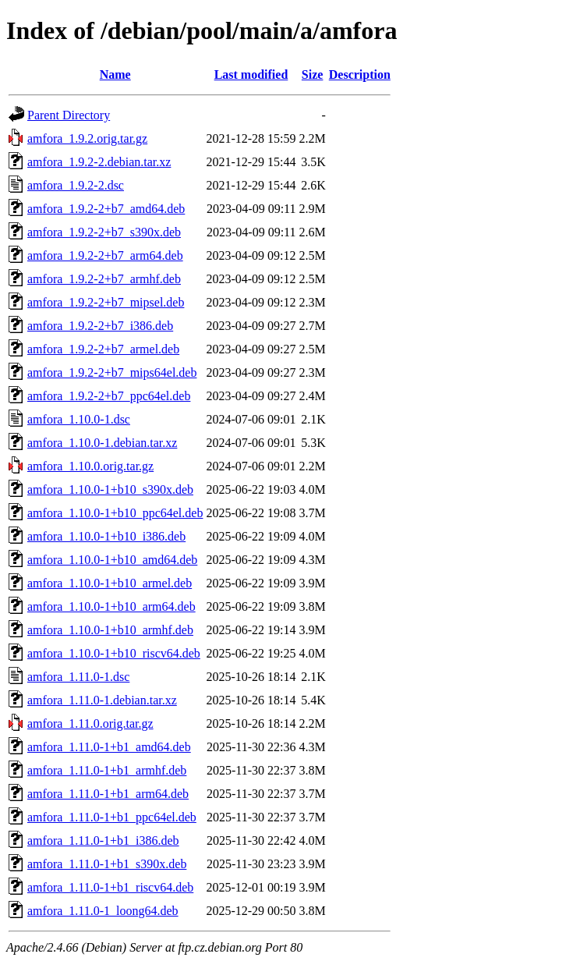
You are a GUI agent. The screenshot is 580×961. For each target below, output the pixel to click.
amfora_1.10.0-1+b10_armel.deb (109, 583)
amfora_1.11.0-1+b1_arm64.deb (108, 793)
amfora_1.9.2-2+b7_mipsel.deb (105, 302)
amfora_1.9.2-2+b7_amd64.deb (106, 208)
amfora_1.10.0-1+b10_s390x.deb (110, 489)
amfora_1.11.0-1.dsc (78, 676)
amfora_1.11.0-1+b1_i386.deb (103, 840)
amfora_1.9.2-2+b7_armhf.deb (104, 278)
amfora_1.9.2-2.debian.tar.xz (99, 161)
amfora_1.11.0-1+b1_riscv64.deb (110, 887)
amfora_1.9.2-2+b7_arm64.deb (105, 255)
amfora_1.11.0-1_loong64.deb (103, 910)
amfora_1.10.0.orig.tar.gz (90, 466)
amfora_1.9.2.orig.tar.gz (87, 138)
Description (360, 74)
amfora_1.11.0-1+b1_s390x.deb (106, 864)
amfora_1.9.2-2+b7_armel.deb (103, 349)
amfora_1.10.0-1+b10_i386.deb (106, 536)
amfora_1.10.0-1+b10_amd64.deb (112, 559)
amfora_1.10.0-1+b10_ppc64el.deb (115, 513)
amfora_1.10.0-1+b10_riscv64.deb (113, 653)
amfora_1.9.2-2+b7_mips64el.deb (111, 372)
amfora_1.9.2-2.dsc (75, 185)
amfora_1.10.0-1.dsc (78, 419)
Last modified (251, 74)
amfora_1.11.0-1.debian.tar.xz (102, 700)
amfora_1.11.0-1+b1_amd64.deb (109, 747)
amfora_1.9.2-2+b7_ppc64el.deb (108, 395)
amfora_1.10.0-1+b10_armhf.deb (110, 630)
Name (115, 74)
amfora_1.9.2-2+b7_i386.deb (100, 325)
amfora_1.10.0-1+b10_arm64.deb (111, 606)
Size (313, 74)
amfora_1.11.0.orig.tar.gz (90, 723)
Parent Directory (68, 115)
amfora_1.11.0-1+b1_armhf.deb (106, 770)
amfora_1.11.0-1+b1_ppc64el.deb (111, 817)
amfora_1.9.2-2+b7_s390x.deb (104, 232)
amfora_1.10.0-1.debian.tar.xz (102, 442)
